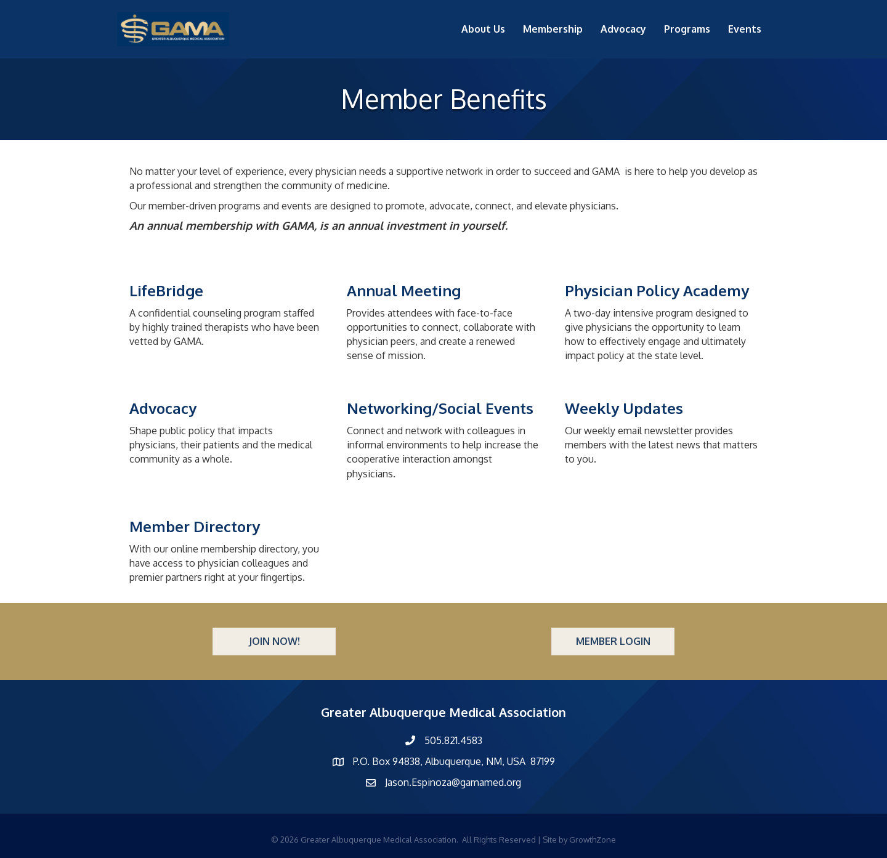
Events (744, 29)
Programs (687, 29)
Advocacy (623, 29)
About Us (483, 29)
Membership (553, 29)
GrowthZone (592, 839)
